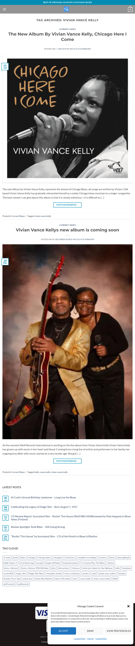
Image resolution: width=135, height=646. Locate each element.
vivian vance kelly (43, 216)
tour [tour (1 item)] (75, 578)
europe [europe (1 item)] (40, 563)
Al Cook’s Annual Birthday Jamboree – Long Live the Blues (43, 497)
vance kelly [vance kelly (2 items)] (85, 578)
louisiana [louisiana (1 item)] (127, 568)
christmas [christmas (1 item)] (69, 557)
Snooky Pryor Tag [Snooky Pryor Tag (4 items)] (11, 578)
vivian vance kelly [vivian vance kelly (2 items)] (101, 578)
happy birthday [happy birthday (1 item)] (53, 563)
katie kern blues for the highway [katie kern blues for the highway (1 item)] (97, 568)
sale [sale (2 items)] (94, 573)
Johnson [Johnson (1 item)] (76, 568)
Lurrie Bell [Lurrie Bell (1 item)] (8, 573)
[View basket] (130, 9)
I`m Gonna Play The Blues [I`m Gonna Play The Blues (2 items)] (93, 563)
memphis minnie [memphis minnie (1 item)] (54, 573)
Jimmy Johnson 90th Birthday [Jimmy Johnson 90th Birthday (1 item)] (35, 568)
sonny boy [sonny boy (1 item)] (27, 578)
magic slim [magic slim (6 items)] (21, 573)
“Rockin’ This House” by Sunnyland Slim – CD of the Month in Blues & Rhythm (54, 536)
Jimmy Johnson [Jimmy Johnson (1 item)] (10, 568)
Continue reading (67, 204)
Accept (63, 630)
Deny (90, 630)
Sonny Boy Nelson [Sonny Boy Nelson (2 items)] (43, 578)
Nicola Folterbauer (80, 49)
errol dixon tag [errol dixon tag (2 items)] (27, 563)
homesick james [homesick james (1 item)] (70, 563)
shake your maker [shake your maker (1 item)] (107, 573)
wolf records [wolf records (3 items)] (9, 584)
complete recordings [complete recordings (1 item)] (86, 557)
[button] (128, 606)
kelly (37, 472)
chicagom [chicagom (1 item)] (58, 557)
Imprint (90, 638)
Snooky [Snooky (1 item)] (122, 573)
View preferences (118, 630)
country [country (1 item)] (102, 557)
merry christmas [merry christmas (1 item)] (72, 573)
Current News (67, 29)
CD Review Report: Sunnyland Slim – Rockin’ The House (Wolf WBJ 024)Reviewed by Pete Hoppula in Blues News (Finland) (71, 518)
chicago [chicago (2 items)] (31, 557)
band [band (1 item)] (15, 557)
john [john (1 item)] (54, 568)
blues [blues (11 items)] (22, 557)
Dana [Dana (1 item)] (111, 557)
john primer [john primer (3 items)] (63, 568)
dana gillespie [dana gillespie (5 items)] (123, 557)
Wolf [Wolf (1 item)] (115, 578)
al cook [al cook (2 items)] (6, 557)
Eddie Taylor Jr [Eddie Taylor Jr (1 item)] (10, 563)
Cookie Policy (80, 638)
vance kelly (45, 472)
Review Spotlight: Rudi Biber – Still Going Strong (38, 526)
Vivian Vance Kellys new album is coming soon (67, 229)
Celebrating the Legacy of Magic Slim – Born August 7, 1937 (44, 506)
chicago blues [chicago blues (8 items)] (44, 557)
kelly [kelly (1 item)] (117, 568)
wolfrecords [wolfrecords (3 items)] (23, 584)
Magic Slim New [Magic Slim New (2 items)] (36, 573)
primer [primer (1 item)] (86, 573)
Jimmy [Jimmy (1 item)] (111, 563)
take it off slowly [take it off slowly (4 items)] (62, 578)
